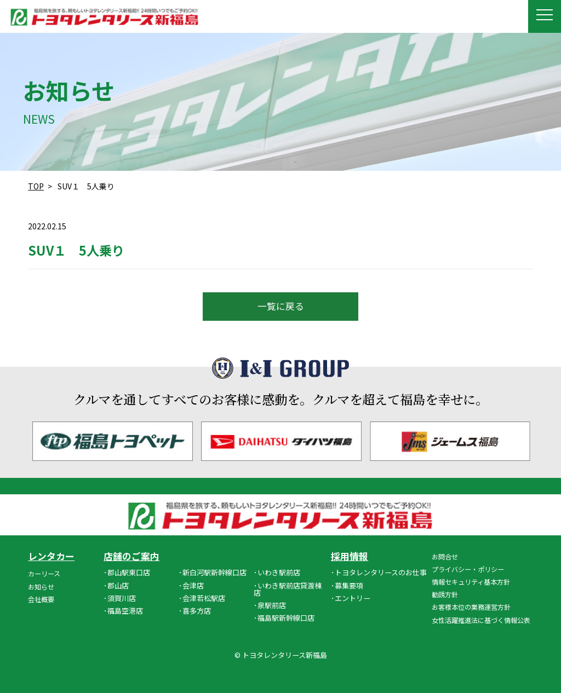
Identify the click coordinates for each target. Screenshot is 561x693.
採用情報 (349, 556)
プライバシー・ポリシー (468, 569)
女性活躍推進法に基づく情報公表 (481, 620)
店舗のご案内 (131, 556)
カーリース (44, 573)
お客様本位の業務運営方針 (471, 606)
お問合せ (445, 556)
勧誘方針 (445, 594)
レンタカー (51, 556)
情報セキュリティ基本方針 (471, 581)
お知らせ (41, 586)
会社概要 (41, 599)
